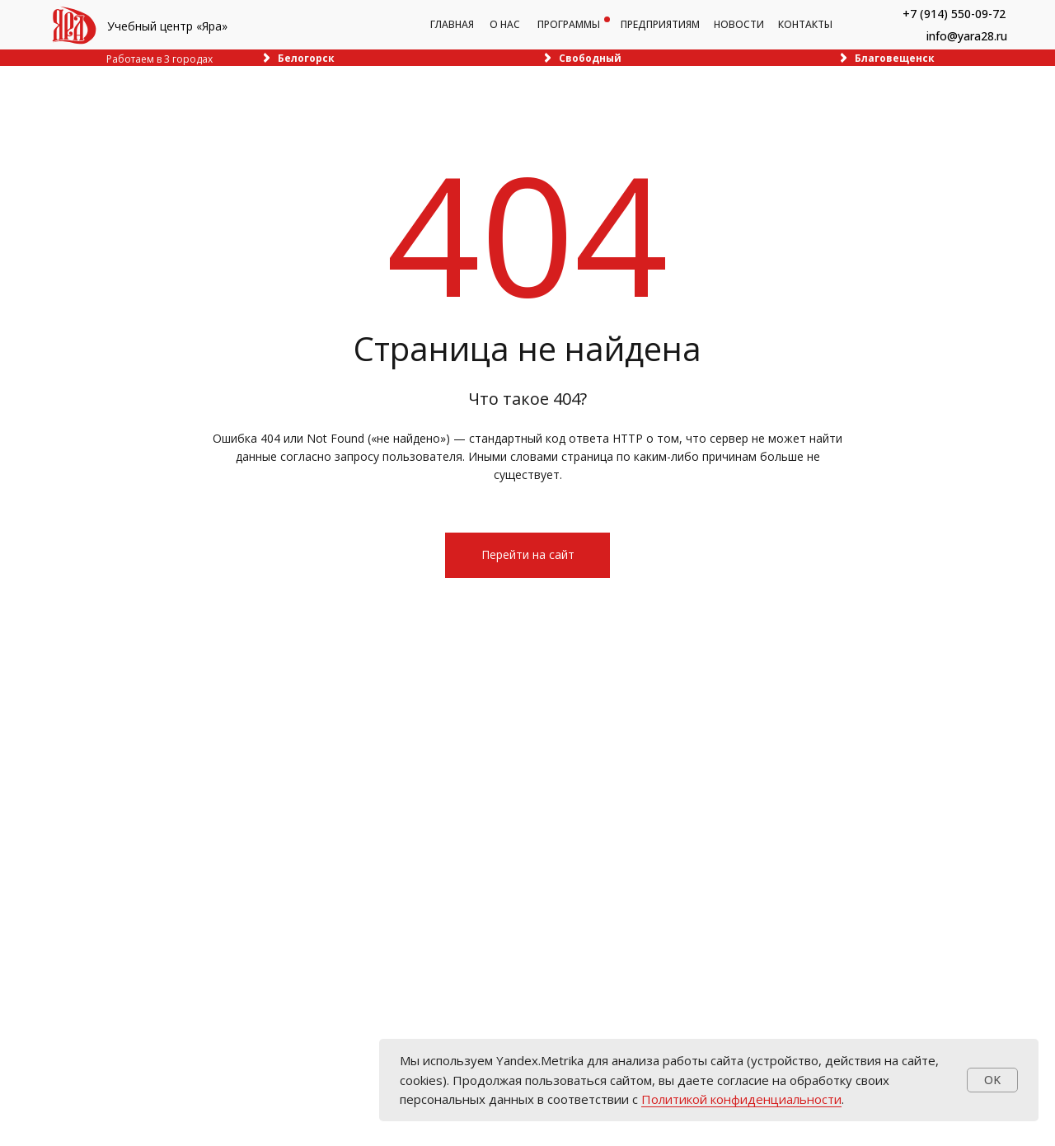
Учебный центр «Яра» (167, 26)
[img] (74, 25)
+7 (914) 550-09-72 (954, 13)
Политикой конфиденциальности (741, 1099)
